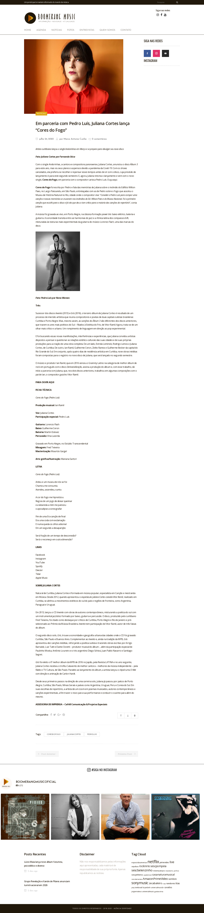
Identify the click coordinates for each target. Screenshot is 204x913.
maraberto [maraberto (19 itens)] (169, 871)
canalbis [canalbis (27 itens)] (168, 887)
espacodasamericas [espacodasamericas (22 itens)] (139, 862)
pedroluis (92, 734)
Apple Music (41, 577)
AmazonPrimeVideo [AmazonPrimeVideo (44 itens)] (155, 879)
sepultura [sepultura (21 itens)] (135, 866)
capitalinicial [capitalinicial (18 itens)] (147, 875)
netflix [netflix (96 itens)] (153, 861)
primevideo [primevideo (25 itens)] (164, 862)
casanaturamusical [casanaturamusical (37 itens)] (163, 874)
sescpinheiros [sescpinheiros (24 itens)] (137, 874)
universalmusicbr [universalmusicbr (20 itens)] (157, 887)
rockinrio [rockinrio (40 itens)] (144, 866)
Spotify (39, 566)
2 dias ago (31, 871)
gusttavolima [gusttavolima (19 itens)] (158, 891)
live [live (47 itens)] (172, 862)
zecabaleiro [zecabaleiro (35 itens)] (155, 883)
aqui (115, 179)
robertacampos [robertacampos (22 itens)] (159, 870)
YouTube (40, 562)
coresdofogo (54, 734)
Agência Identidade (123, 908)
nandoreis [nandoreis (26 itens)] (170, 883)
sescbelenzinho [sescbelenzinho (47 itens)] (141, 870)
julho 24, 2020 (45, 139)
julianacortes (74, 734)
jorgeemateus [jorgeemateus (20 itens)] (136, 891)
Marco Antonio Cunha (75, 139)
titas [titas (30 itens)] (177, 883)
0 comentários (99, 139)
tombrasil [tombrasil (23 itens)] (138, 887)
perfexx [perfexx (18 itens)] (176, 871)
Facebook (40, 554)
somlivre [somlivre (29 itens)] (172, 878)
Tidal (38, 574)
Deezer (39, 570)
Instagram (41, 558)
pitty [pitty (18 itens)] (132, 888)
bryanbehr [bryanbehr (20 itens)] (147, 887)
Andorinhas (54, 164)
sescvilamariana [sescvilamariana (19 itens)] (136, 879)
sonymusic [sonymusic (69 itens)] (139, 882)
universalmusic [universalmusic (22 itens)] (148, 891)
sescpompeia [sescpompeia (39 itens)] (158, 866)
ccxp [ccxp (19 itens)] (164, 883)
